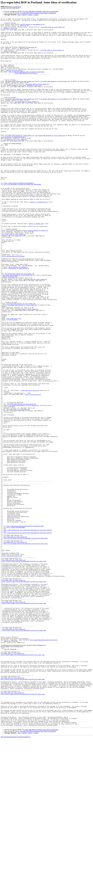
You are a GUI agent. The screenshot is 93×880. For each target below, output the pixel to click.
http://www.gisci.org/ (13, 379)
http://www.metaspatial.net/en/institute (43, 764)
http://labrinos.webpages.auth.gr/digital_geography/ (27, 82)
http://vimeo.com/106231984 (15, 629)
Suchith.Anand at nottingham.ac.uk (32, 25)
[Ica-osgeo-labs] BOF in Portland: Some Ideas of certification (40, 11)
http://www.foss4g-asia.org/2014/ (13, 304)
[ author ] (36, 14)
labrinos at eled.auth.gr (27, 53)
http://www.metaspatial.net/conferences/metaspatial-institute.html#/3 (28, 632)
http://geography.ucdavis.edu (12, 663)
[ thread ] (24, 14)
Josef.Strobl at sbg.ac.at (30, 465)
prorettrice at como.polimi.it (19, 318)
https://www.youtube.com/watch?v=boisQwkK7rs (19, 216)
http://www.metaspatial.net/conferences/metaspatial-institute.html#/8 (28, 636)
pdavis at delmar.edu (15, 7)
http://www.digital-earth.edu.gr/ (26, 84)
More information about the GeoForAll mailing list (15, 878)
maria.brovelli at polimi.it (37, 273)
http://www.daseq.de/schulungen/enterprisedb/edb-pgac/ (25, 627)
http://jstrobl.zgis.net (33, 470)
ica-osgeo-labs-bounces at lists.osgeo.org (19, 94)
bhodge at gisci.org (10, 30)
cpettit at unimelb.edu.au (38, 239)
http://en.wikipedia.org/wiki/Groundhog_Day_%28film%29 (22, 217)
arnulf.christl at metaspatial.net (13, 161)
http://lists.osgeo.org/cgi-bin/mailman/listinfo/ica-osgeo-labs (25, 642)
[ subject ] (30, 14)
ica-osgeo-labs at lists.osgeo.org (52, 29)
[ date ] (19, 14)
